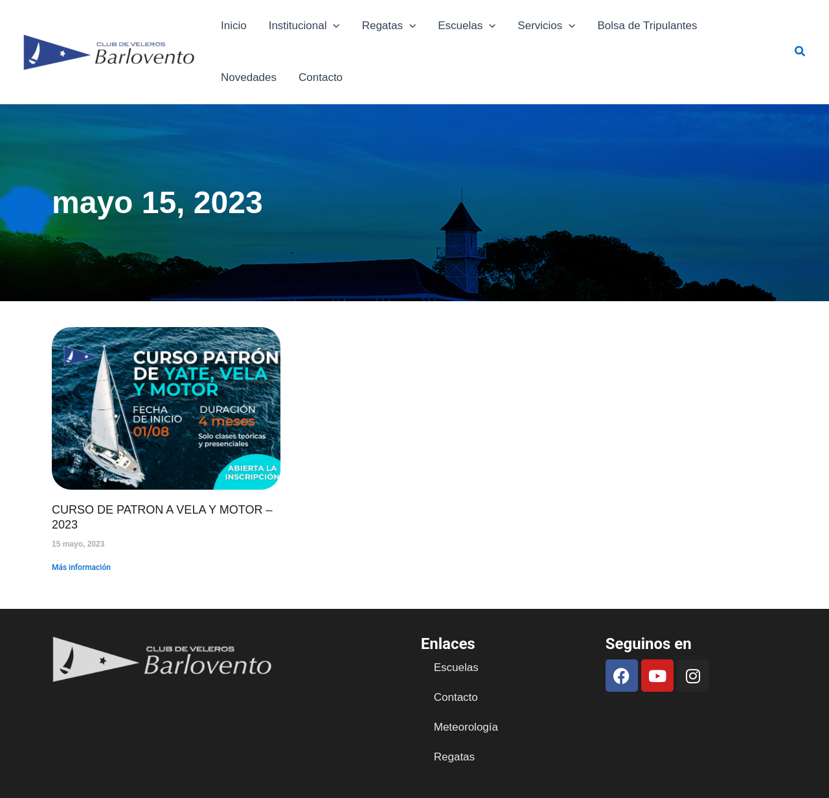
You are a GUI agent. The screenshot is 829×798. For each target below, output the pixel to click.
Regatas (389, 26)
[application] (332, 26)
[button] (800, 51)
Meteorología (466, 727)
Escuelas (466, 26)
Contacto (321, 77)
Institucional (304, 26)
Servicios (546, 26)
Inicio (234, 25)
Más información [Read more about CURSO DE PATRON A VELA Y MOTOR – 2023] (81, 567)
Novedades (249, 77)
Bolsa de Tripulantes (648, 25)
